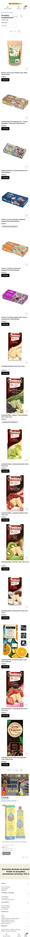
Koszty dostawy (4, 898)
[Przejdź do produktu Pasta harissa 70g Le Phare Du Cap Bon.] (15, 822)
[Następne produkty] (16, 770)
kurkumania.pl (7, 12)
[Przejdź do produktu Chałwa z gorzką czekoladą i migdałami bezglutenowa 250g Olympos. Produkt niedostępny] (15, 200)
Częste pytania (4, 888)
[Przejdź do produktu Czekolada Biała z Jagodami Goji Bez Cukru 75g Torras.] (15, 493)
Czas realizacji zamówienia (7, 899)
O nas (2, 915)
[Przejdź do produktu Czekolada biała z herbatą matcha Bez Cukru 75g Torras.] (15, 444)
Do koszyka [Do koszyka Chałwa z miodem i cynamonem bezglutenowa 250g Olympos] (5, 275)
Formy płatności (4, 896)
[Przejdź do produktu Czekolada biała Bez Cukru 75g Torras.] (15, 347)
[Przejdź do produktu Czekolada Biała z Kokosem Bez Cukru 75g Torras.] (15, 591)
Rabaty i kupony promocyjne (7, 920)
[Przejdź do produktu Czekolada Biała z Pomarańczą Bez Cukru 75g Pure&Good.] (15, 640)
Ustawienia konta (5, 907)
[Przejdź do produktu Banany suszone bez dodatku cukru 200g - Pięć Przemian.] (15, 53)
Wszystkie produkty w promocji (9, 800)
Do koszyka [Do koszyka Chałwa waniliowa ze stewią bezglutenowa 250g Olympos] (5, 177)
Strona (10, 31)
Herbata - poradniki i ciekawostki (8, 931)
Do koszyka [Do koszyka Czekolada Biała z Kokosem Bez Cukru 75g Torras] (5, 617)
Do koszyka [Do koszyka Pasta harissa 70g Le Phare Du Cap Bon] (6, 853)
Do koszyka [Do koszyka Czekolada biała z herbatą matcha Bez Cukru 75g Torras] (5, 471)
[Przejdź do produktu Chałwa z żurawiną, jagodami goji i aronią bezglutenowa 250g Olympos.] (15, 298)
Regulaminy (4, 890)
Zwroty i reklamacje (5, 887)
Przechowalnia (4, 909)
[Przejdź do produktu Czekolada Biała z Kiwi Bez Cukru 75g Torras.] (15, 542)
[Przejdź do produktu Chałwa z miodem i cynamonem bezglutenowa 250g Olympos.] (15, 249)
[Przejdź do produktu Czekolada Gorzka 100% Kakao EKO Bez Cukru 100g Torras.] (15, 738)
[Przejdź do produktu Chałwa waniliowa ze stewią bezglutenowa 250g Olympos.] (15, 151)
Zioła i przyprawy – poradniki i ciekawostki (10, 929)
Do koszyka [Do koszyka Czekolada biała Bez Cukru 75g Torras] (5, 373)
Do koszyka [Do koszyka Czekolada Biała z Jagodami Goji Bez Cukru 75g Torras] (5, 520)
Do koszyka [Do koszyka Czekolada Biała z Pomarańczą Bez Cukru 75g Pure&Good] (5, 666)
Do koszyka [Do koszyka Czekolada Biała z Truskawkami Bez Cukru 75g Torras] (5, 715)
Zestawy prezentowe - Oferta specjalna (10, 918)
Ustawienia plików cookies (7, 921)
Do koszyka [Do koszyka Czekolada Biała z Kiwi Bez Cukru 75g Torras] (5, 568)
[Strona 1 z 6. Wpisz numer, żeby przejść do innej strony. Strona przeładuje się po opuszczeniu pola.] (13, 31)
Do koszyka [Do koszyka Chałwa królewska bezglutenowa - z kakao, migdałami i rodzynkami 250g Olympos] (5, 128)
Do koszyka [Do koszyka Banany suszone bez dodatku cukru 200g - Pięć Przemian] (5, 79)
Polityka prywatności (6, 923)
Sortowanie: (4, 22)
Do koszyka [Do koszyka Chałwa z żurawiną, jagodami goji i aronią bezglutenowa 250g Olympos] (5, 324)
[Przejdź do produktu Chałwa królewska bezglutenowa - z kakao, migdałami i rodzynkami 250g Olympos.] (15, 102)
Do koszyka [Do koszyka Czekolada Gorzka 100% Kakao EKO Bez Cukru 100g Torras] (5, 764)
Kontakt (3, 916)
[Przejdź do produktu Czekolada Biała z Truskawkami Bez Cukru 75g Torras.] (15, 689)
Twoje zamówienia (5, 905)
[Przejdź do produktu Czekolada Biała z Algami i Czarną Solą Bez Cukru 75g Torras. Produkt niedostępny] (15, 395)
